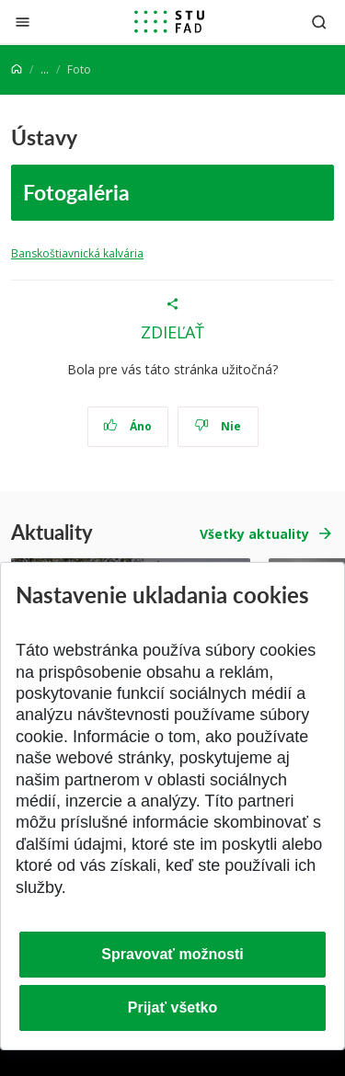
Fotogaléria (76, 192)
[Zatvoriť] (22, 21)
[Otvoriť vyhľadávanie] (319, 21)
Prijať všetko (173, 1007)
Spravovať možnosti (172, 954)
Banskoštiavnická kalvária (77, 253)
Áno (127, 426)
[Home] (16, 69)
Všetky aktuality (254, 534)
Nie (217, 426)
